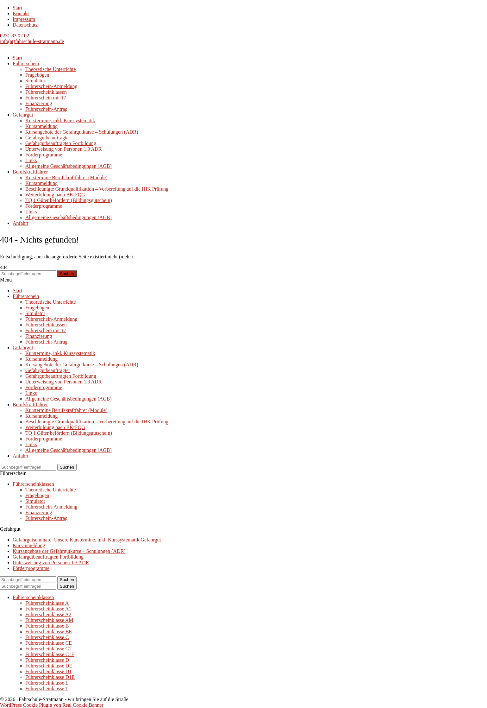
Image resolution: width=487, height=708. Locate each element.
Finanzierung (38, 103)
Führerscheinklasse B (47, 626)
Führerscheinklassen (46, 92)
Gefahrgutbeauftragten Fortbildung (60, 143)
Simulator (35, 80)
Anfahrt (20, 223)
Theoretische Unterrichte (50, 69)
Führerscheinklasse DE (48, 665)
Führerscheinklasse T (46, 688)
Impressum (24, 19)
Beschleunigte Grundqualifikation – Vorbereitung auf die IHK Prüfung (96, 189)
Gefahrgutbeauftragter (47, 137)
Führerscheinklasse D (47, 660)
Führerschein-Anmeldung (51, 86)
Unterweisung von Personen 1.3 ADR (63, 149)
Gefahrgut (23, 114)
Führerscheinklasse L (46, 683)
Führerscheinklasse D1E (50, 677)
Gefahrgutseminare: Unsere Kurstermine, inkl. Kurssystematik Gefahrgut (87, 539)
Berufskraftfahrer (30, 171)
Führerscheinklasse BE (48, 631)
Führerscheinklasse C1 (48, 648)
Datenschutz (25, 25)
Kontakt (21, 13)
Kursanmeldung (41, 126)
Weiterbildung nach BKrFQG (55, 194)
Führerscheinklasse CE (48, 643)
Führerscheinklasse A (47, 603)
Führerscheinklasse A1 (48, 608)
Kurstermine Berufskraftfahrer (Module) (66, 177)
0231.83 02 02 (14, 35)
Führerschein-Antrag (46, 109)
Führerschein (26, 63)
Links (31, 160)
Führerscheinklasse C (47, 637)
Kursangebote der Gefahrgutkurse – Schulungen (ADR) (81, 132)
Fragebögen (37, 75)
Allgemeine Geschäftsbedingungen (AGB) (68, 166)
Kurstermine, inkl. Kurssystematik (60, 120)
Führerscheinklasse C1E (49, 654)
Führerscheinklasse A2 (48, 614)
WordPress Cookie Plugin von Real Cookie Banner (51, 705)
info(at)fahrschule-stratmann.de (32, 41)
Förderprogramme (43, 154)
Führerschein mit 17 (45, 97)
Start (17, 7)
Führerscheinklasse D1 (48, 671)
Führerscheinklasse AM (49, 620)
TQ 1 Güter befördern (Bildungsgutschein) (68, 200)
